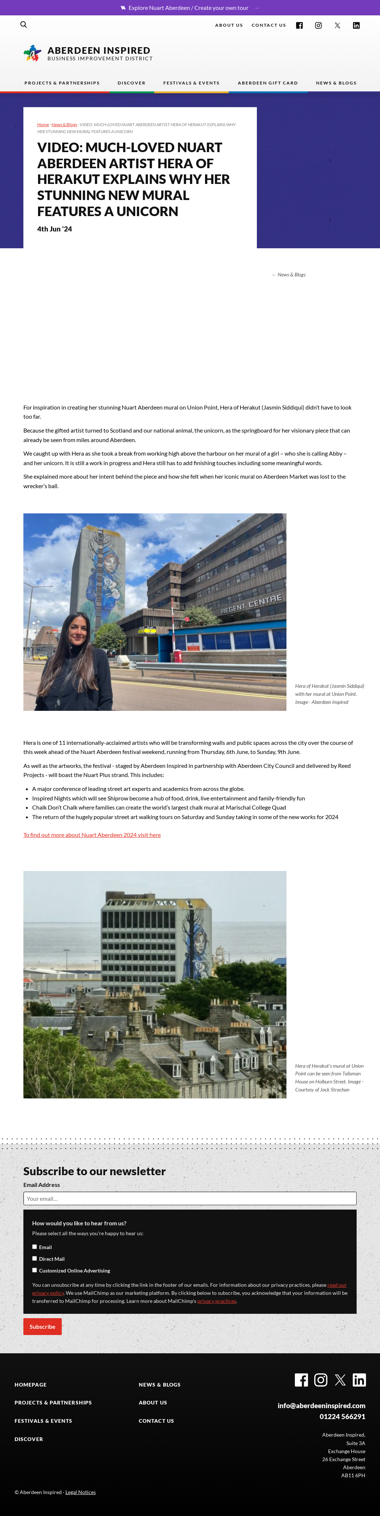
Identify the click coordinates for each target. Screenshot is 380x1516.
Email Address (41, 1184)
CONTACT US (156, 1421)
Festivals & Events (191, 83)
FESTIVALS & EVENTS (44, 1421)
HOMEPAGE (31, 1385)
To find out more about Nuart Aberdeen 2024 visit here (92, 834)
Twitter (337, 25)
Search (24, 24)
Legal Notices (80, 1492)
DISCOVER (29, 1439)
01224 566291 (342, 1416)
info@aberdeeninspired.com (321, 1405)
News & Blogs (336, 83)
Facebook (299, 25)
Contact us (269, 25)
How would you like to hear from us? (79, 1222)
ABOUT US (153, 1403)
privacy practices (216, 1301)
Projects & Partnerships (62, 83)
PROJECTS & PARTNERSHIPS (53, 1403)
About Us (229, 25)
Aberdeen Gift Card (268, 83)
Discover (132, 83)
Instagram (318, 25)
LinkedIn (356, 25)
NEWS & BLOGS (160, 1385)
